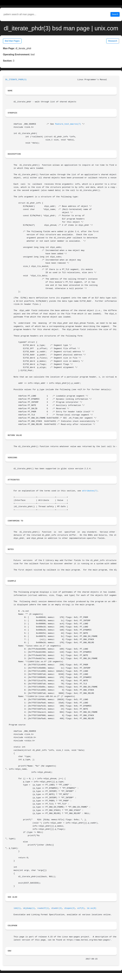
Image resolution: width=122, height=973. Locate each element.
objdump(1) (29, 908)
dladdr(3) (56, 908)
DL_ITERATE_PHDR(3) (16, 79)
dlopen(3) (69, 908)
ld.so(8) (91, 908)
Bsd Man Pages (12, 41)
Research (112, 41)
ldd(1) (17, 908)
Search (115, 14)
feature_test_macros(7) (68, 124)
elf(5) (81, 908)
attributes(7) (90, 491)
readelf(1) (43, 908)
